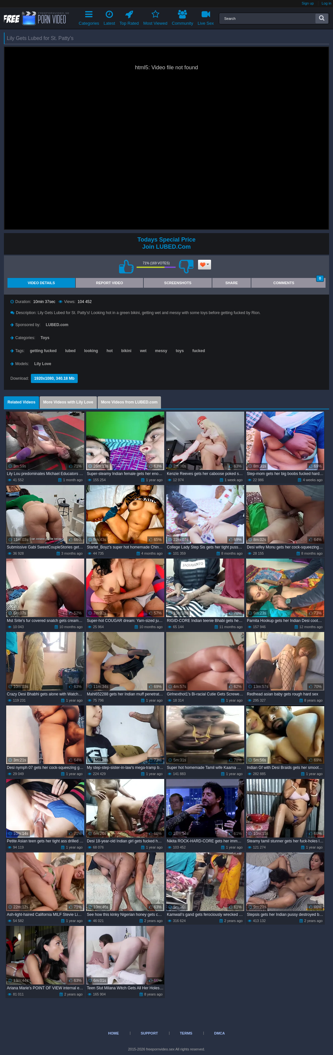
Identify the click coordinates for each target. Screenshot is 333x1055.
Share (231, 283)
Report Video (109, 283)
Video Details (41, 283)
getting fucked (43, 351)
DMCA (219, 1033)
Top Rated (129, 17)
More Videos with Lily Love (68, 402)
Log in (326, 3)
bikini (126, 351)
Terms (186, 1033)
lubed (70, 351)
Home (113, 1033)
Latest (109, 17)
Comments (298, 281)
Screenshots (178, 283)
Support (149, 1033)
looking (91, 351)
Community (182, 17)
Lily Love (42, 364)
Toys (45, 338)
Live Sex (206, 17)
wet (143, 351)
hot (110, 351)
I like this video (126, 266)
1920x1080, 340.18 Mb (54, 378)
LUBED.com (57, 325)
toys (180, 351)
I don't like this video (186, 266)
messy (161, 351)
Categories (89, 17)
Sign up (308, 3)
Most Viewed (155, 17)
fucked (199, 351)
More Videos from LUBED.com (129, 402)
